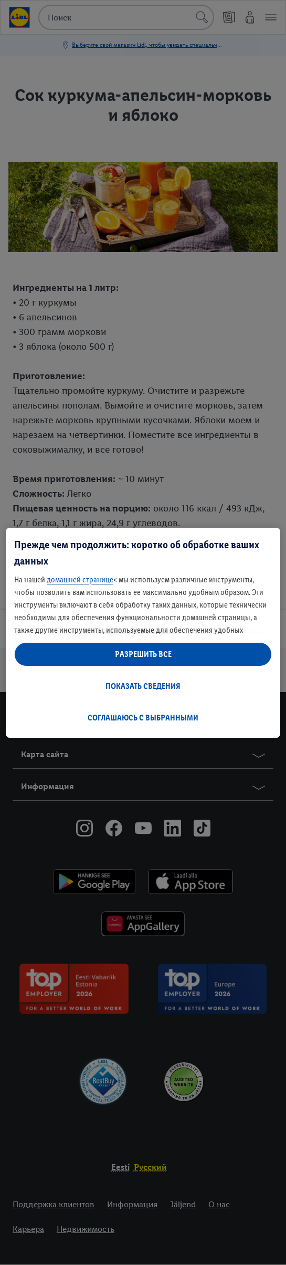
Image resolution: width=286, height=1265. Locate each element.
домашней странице (80, 579)
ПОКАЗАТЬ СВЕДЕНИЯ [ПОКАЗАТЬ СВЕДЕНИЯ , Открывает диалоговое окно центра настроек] (143, 686)
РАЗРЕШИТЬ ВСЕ (143, 654)
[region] (143, 633)
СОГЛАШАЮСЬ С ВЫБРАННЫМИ (143, 718)
